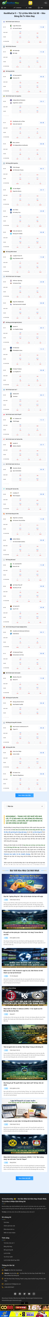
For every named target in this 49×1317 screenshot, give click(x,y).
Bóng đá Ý (12, 1014)
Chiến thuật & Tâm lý (15, 899)
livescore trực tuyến (10, 854)
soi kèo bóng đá (37, 832)
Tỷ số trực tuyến (8, 1256)
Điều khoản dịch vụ (9, 1229)
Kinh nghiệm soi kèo (15, 937)
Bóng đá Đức (13, 1162)
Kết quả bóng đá (8, 1250)
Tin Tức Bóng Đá (14, 976)
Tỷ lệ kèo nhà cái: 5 (9, 1243)
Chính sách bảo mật (9, 1226)
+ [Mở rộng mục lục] (42, 806)
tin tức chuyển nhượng (23, 854)
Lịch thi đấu (7, 1253)
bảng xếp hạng (22, 832)
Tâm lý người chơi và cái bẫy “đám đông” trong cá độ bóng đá (23, 1047)
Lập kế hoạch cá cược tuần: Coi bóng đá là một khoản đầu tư (23, 1121)
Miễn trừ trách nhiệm (9, 1232)
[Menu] (45, 3)
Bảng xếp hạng (8, 1246)
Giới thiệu (6, 1222)
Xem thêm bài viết (24, 1178)
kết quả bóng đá (13, 832)
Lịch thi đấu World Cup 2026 (11, 1260)
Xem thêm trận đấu (24, 795)
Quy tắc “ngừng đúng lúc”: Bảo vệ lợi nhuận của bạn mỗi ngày (23, 896)
